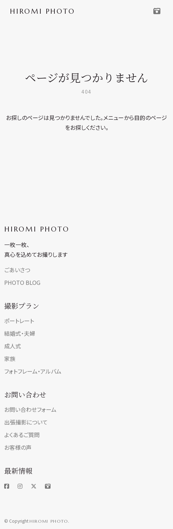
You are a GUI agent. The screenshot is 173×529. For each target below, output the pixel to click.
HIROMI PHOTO (36, 229)
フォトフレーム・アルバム (32, 371)
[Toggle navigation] (157, 11)
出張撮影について (26, 422)
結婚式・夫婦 (19, 333)
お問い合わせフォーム (30, 409)
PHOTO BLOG (22, 282)
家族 (9, 358)
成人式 (12, 346)
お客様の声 (18, 447)
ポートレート (19, 320)
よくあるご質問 (22, 434)
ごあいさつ (17, 270)
